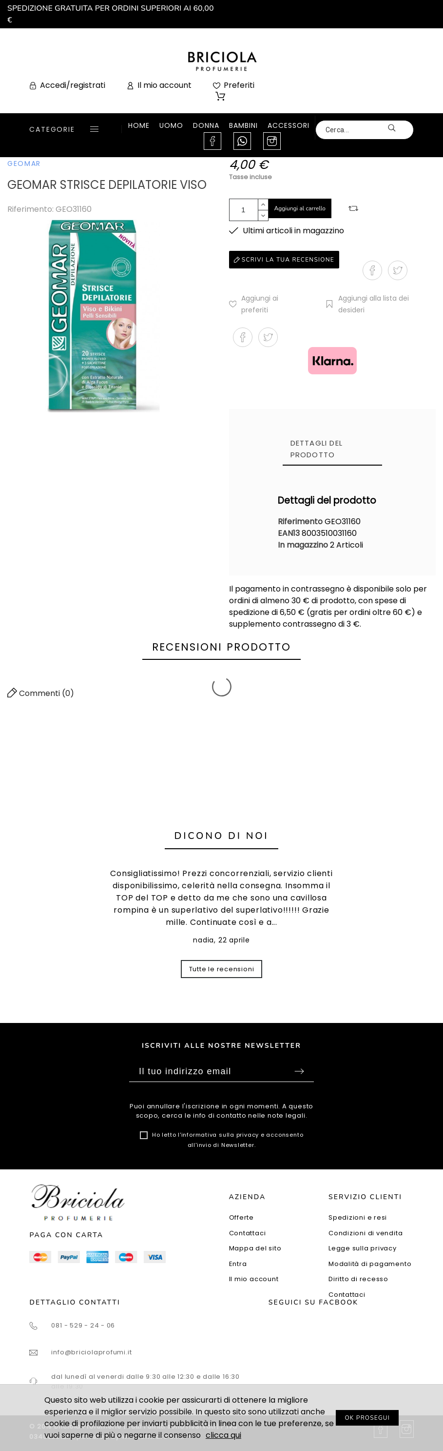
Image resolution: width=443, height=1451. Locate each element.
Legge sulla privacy (362, 1248)
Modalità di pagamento (369, 1263)
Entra (238, 1263)
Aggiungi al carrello (300, 208)
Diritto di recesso (358, 1279)
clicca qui (223, 1435)
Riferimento (301, 521)
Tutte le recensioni (221, 969)
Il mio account (254, 1279)
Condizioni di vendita (365, 1233)
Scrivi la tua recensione (284, 260)
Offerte (241, 1217)
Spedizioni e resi (357, 1217)
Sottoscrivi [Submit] (299, 1071)
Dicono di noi (221, 835)
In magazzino (303, 545)
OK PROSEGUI (367, 1418)
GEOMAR (24, 163)
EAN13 (290, 533)
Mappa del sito (255, 1248)
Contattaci (247, 1233)
